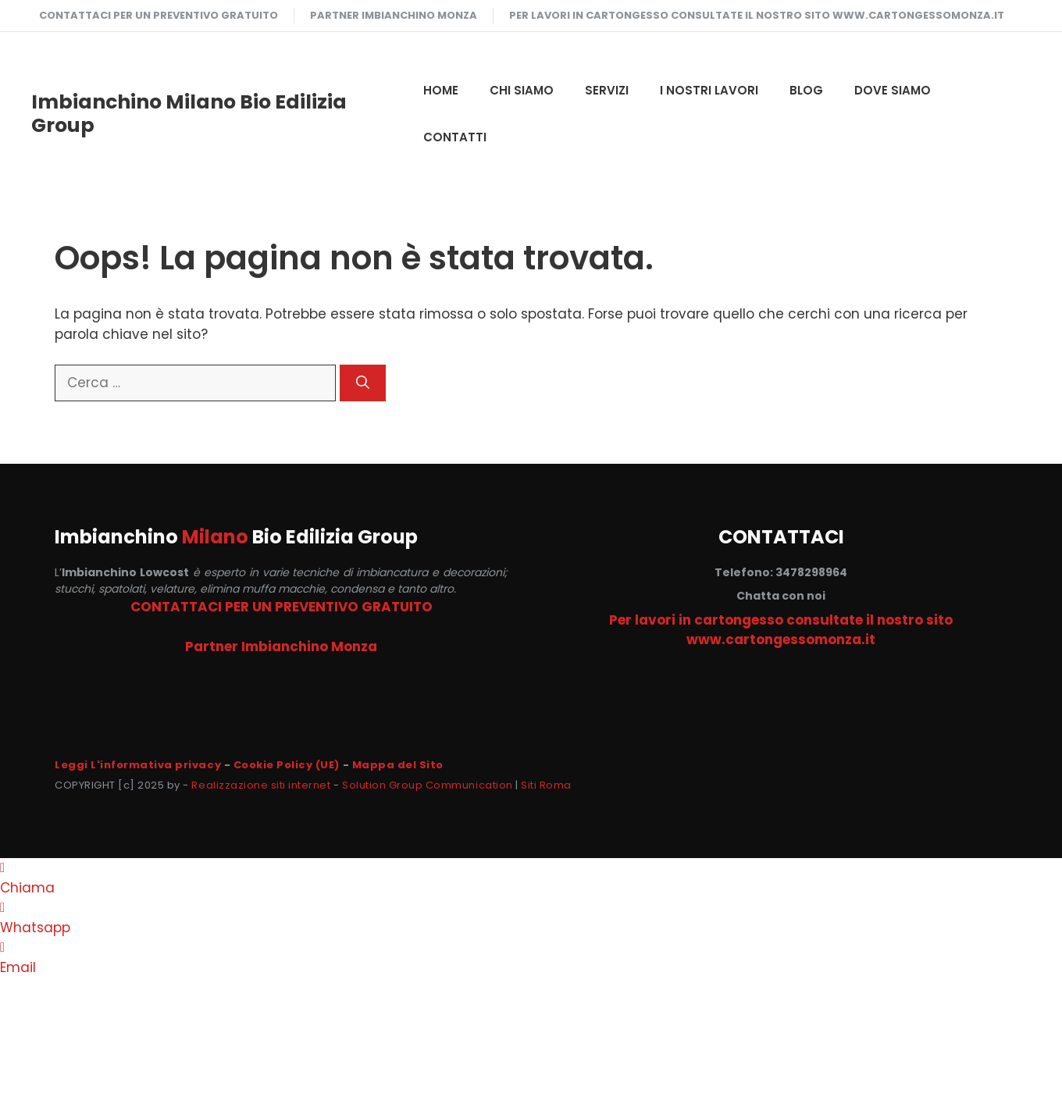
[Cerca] (363, 383)
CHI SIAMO (522, 90)
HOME (440, 90)
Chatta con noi (780, 596)
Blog (806, 90)
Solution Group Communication (427, 785)
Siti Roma (546, 785)
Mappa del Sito (398, 764)
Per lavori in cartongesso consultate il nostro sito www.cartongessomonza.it (756, 15)
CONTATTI (454, 137)
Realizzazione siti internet (260, 785)
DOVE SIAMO (892, 90)
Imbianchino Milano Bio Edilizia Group (189, 113)
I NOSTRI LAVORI (709, 90)
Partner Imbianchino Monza (393, 15)
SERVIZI (607, 90)
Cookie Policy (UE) (286, 764)
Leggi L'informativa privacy (138, 764)
